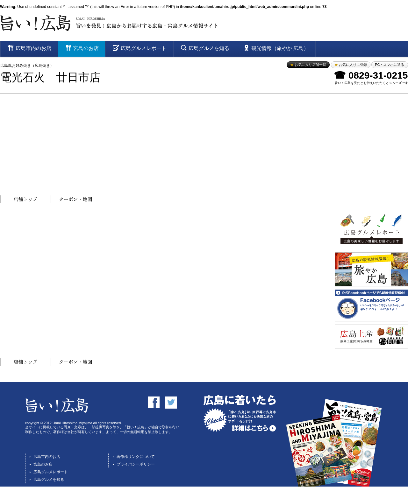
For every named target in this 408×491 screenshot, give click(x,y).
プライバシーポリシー (136, 464)
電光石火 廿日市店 (50, 77)
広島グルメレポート (50, 472)
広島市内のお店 (46, 456)
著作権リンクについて (136, 456)
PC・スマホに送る (389, 65)
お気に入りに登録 (350, 65)
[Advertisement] (204, 141)
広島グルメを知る (48, 479)
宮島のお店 (43, 464)
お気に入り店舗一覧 (308, 65)
